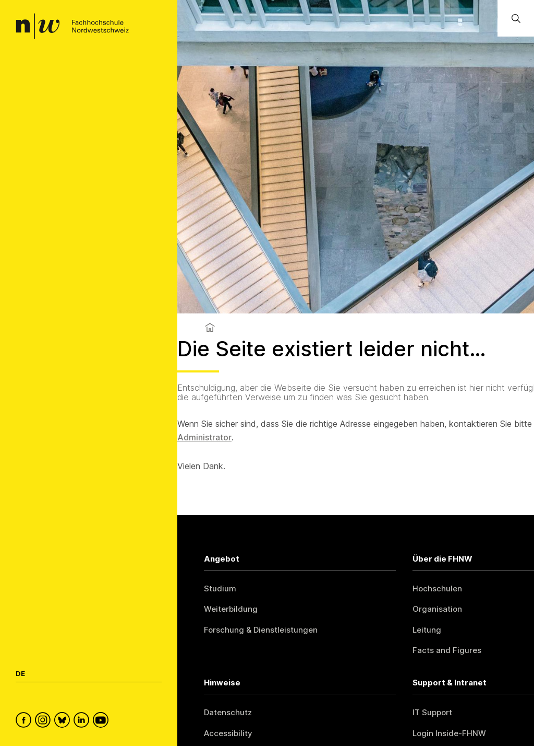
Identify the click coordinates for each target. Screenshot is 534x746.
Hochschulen (437, 588)
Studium (220, 588)
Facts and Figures (446, 650)
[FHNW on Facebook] (25, 721)
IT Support (432, 712)
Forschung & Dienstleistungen (261, 630)
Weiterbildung (231, 609)
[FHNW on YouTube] (102, 721)
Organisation (437, 609)
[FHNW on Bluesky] (64, 721)
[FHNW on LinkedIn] (83, 721)
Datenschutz (228, 712)
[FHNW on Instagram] (44, 721)
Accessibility (228, 733)
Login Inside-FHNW (449, 733)
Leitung (426, 630)
